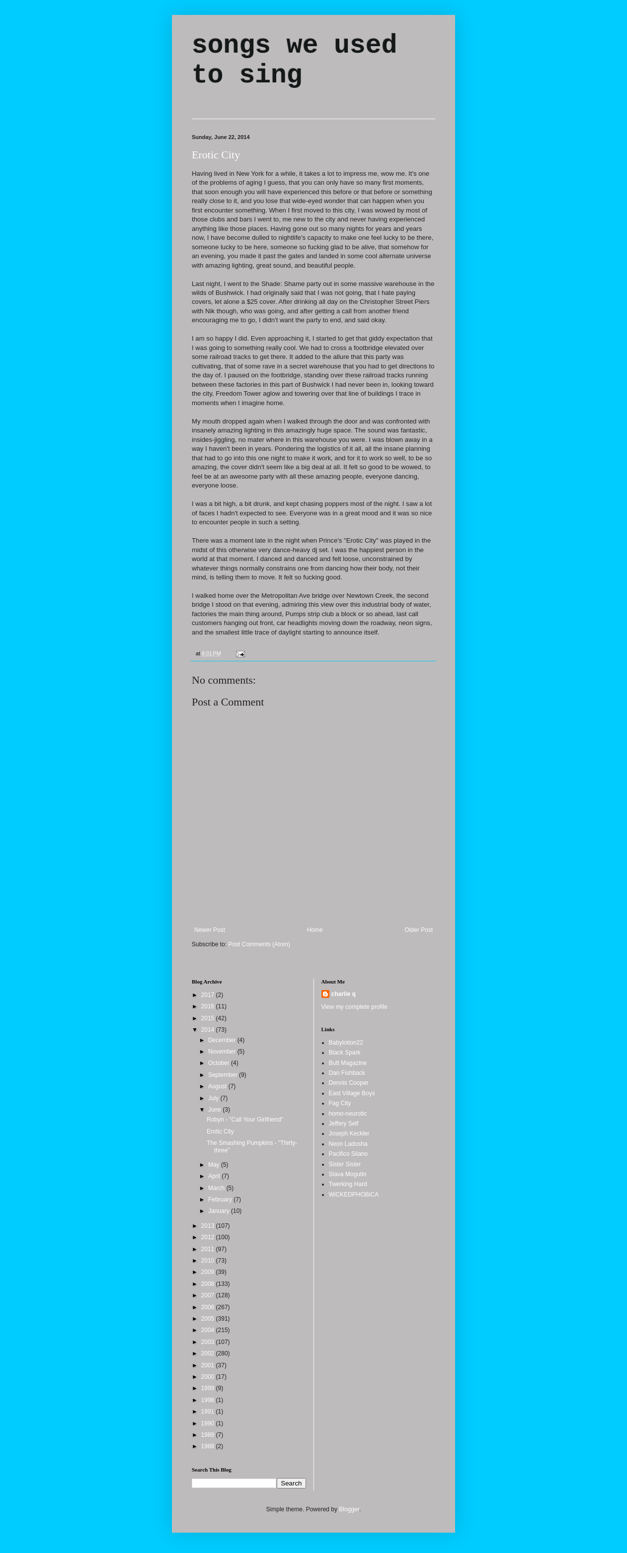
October (219, 1062)
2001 (208, 1365)
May (214, 1164)
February (221, 1199)
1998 (208, 1400)
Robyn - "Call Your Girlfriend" (245, 1119)
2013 (208, 1225)
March (217, 1188)
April (215, 1176)
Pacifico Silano (348, 1153)
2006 (208, 1307)
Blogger (349, 1509)
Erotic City (216, 154)
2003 (208, 1342)
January (219, 1210)
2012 (208, 1237)
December (222, 1040)
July (214, 1098)
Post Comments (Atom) (259, 944)
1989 (208, 1434)
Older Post (418, 929)
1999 (208, 1388)
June (215, 1109)
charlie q (343, 993)
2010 (208, 1260)
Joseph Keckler (349, 1133)
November (222, 1051)
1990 (208, 1423)
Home (315, 929)
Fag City (340, 1103)
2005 (208, 1318)
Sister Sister (345, 1164)
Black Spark (345, 1052)
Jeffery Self (344, 1123)
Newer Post (209, 929)
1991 (208, 1411)
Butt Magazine (348, 1062)
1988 (208, 1446)
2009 (208, 1272)
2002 (208, 1353)
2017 (208, 994)
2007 (208, 1295)
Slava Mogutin (348, 1174)
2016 (208, 1006)
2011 (208, 1249)
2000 (208, 1376)
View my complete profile (354, 1006)
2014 (208, 1029)
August (218, 1086)
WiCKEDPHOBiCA (354, 1194)
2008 (208, 1283)
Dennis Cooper (349, 1082)
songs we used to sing (294, 60)
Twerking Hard (348, 1184)
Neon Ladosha (348, 1143)
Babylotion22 (346, 1042)
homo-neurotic (348, 1113)
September (223, 1074)
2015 (208, 1018)
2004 (208, 1330)
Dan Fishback (347, 1072)
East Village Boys (352, 1093)
